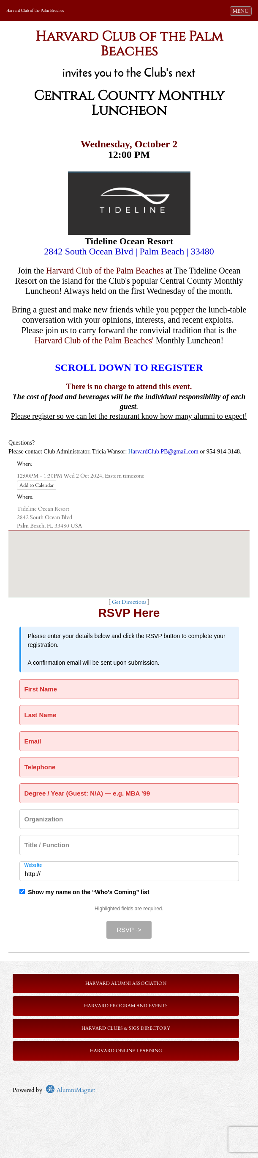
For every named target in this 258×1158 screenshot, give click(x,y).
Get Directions (129, 602)
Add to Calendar (36, 485)
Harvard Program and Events (126, 1006)
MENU (242, 10)
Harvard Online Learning (126, 1050)
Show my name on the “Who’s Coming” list (84, 892)
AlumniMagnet (70, 1090)
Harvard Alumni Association (125, 983)
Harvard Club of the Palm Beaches (35, 10)
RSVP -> (129, 929)
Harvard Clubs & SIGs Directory (125, 1028)
